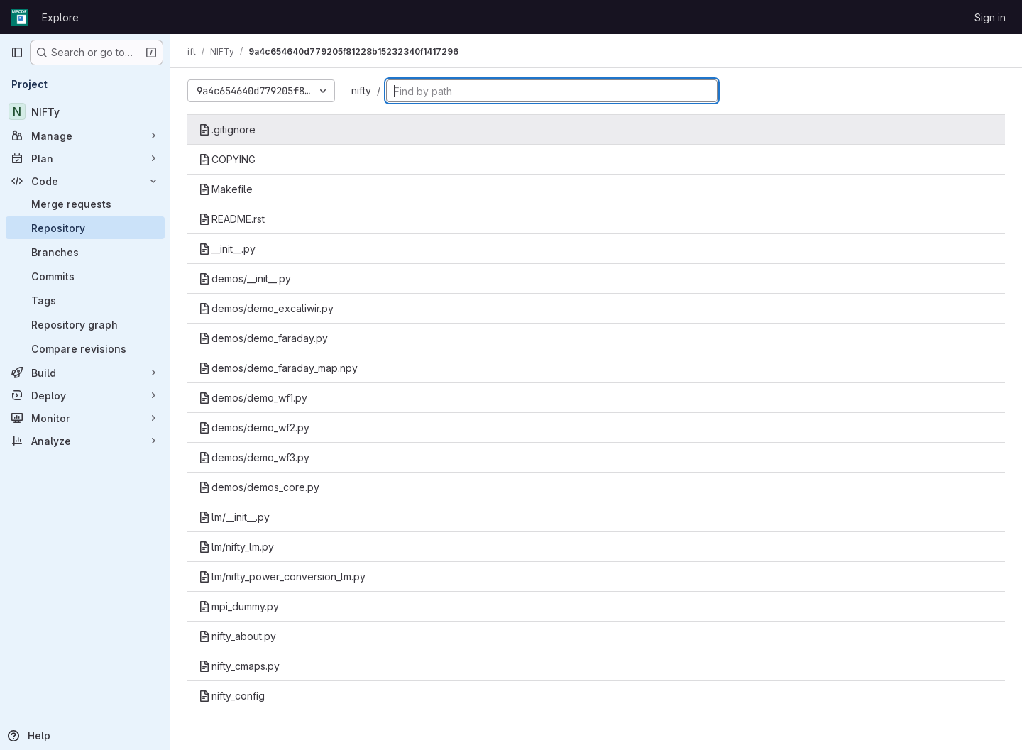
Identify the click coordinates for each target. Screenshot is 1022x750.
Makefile (226, 189)
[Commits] (85, 276)
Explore (60, 17)
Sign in (990, 17)
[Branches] (85, 252)
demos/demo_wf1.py (253, 398)
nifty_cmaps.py (239, 666)
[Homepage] (19, 17)
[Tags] (85, 300)
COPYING (227, 159)
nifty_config (232, 696)
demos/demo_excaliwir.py (266, 308)
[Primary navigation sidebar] (17, 52)
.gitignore (227, 129)
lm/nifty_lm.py (236, 547)
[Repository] (85, 227)
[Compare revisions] (85, 348)
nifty (361, 90)
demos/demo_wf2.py (254, 427)
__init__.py (227, 249)
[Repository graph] (85, 324)
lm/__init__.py (234, 517)
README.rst (232, 219)
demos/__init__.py (245, 278)
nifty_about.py (237, 636)
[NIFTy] (85, 111)
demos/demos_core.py (259, 487)
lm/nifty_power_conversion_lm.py (282, 576)
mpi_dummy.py (239, 606)
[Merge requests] (85, 203)
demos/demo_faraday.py (263, 338)
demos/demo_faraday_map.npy (278, 368)
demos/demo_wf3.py (254, 457)
